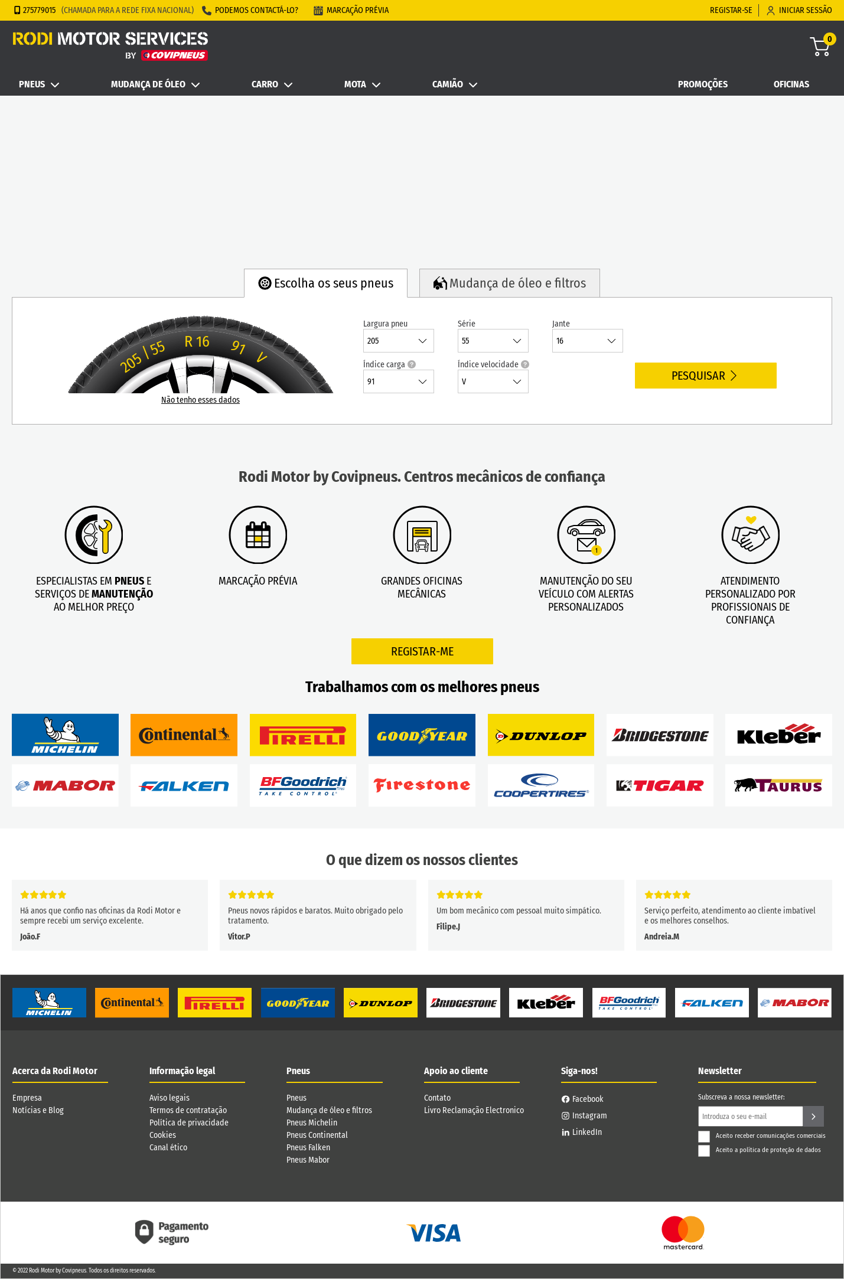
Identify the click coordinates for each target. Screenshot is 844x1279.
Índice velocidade (493, 365)
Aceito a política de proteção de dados (759, 1150)
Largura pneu (385, 324)
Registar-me (422, 651)
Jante (561, 324)
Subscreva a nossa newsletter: (741, 1097)
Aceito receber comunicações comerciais (762, 1136)
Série (466, 324)
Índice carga (389, 365)
